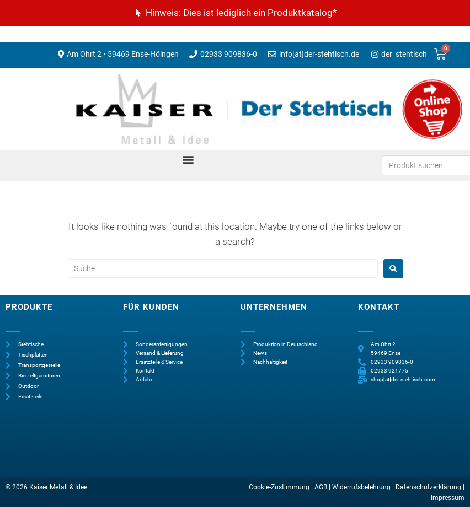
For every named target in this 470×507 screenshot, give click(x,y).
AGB (320, 487)
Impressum (447, 497)
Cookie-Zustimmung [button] (279, 487)
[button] (188, 159)
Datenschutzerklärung (428, 487)
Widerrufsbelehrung (361, 487)
